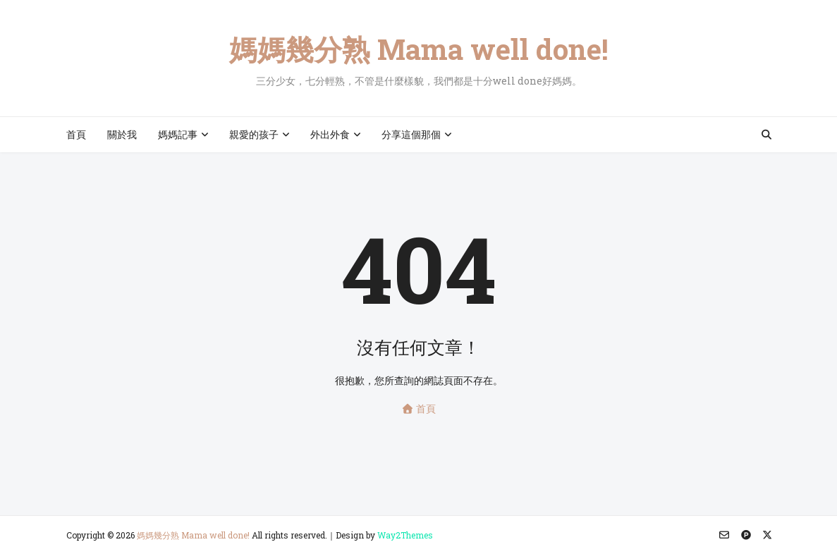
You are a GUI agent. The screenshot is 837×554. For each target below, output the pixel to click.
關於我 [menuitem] (122, 134)
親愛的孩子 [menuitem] (254, 134)
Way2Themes (405, 535)
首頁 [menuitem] (76, 134)
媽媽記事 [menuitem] (177, 134)
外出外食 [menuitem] (330, 134)
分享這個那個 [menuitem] (411, 134)
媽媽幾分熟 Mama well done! (419, 49)
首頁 (418, 408)
